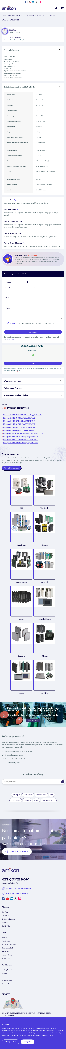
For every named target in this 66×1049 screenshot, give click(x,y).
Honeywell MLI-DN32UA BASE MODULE (19, 427)
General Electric (21, 583)
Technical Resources (8, 985)
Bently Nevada (21, 545)
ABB (21, 508)
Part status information (9, 946)
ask (33, 363)
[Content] (33, 314)
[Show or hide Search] (56, 8)
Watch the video (33, 722)
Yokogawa (21, 657)
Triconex (44, 657)
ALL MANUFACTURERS (16, 16)
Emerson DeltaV (41, 796)
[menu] (49, 8)
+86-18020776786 (22, 895)
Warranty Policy (7, 956)
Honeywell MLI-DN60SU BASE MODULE (19, 424)
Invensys (21, 620)
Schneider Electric (45, 620)
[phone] (33, 303)
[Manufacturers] (62, 8)
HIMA (36, 802)
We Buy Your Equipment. (10, 971)
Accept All (27, 1042)
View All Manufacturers (11, 468)
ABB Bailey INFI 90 (48, 802)
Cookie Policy (6, 927)
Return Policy (6, 953)
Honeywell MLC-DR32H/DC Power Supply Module (22, 415)
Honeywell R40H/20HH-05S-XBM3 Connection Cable (23, 433)
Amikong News (7, 982)
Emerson (45, 545)
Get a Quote (33, 332)
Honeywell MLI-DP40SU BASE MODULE (19, 421)
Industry (4, 975)
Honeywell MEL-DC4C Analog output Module (20, 437)
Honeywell (30, 16)
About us (5, 924)
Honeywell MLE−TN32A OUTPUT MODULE (20, 440)
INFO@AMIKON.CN (23, 890)
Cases (3, 978)
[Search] (63, 783)
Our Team (5, 913)
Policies (4, 939)
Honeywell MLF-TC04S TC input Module (18, 430)
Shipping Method (7, 949)
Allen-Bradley (44, 508)
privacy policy (11, 339)
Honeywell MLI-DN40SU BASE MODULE (19, 418)
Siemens (21, 694)
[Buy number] (22, 282)
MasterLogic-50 (41, 16)
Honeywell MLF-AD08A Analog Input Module (20, 443)
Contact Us (5, 917)
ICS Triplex (44, 694)
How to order (6, 942)
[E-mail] (18, 293)
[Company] (48, 293)
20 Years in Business (8, 920)
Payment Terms (6, 960)
